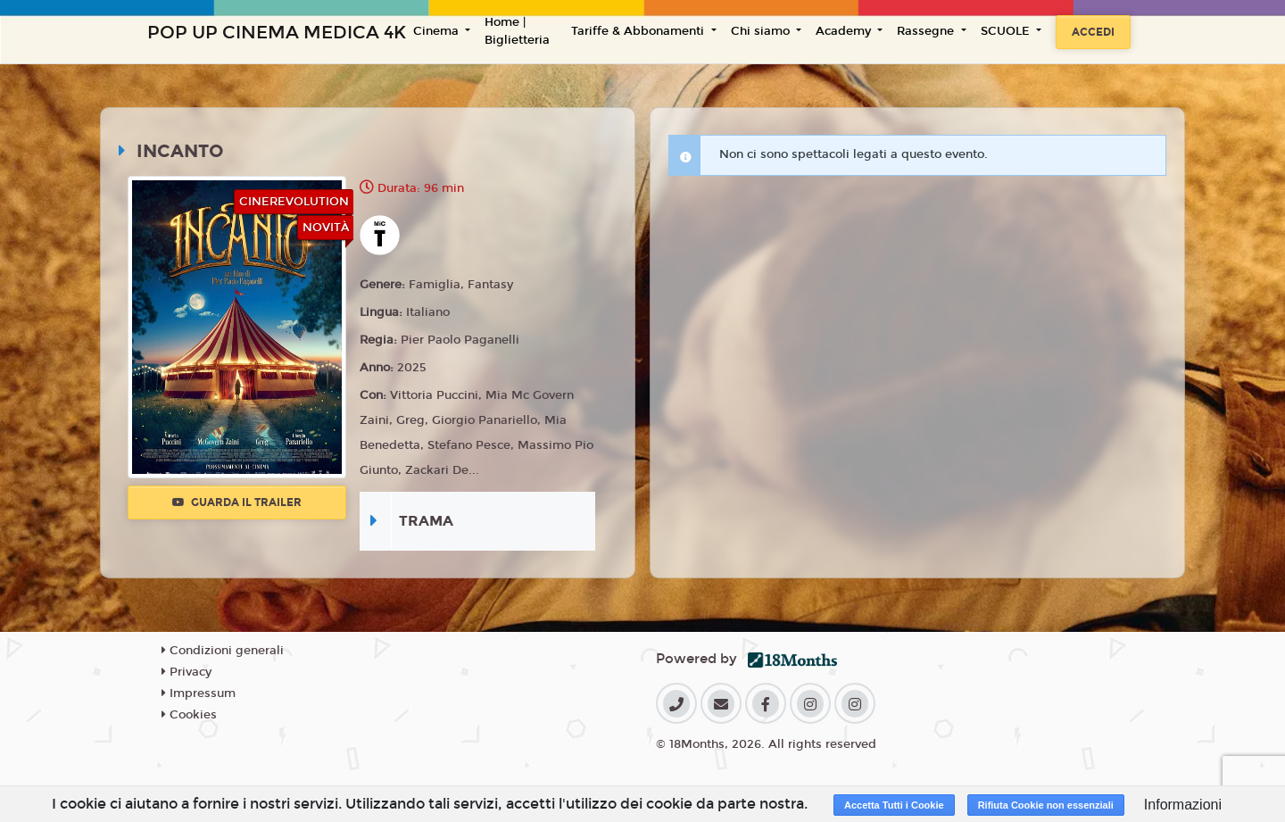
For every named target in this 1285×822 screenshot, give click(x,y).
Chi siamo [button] (762, 31)
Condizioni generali (223, 650)
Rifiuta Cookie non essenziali (1046, 805)
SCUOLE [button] (1007, 31)
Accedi (1093, 32)
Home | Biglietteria (517, 31)
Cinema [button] (437, 31)
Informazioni (1183, 804)
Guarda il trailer (237, 502)
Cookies (189, 715)
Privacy (186, 672)
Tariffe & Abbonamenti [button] (639, 31)
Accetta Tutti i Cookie (894, 805)
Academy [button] (845, 31)
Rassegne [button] (927, 31)
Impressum (199, 693)
